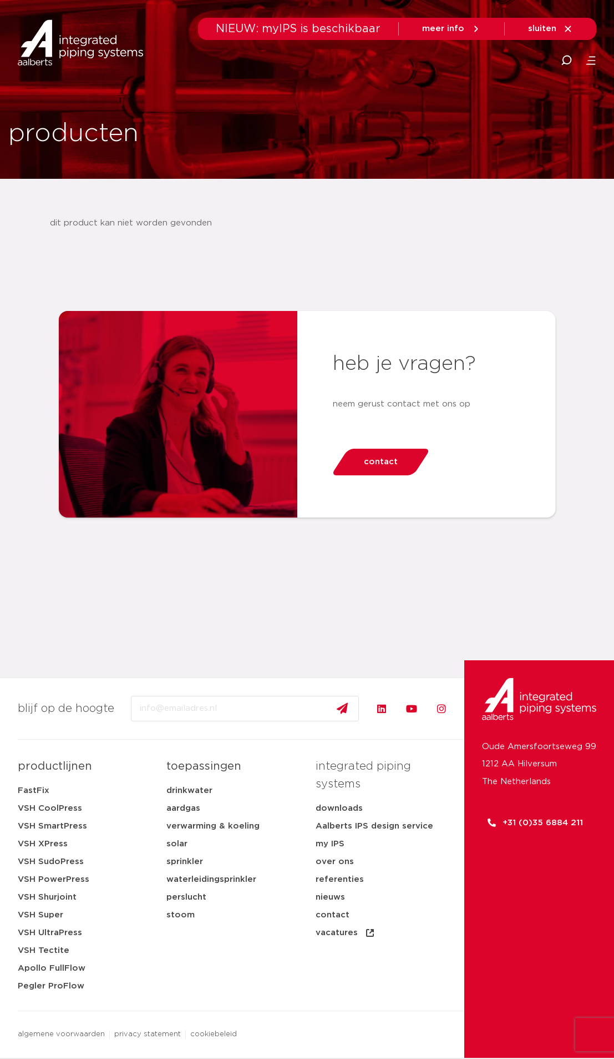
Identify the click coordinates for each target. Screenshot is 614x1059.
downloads (339, 808)
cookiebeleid (213, 1034)
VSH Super (40, 915)
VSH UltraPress (50, 932)
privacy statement (147, 1034)
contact (332, 915)
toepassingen (203, 766)
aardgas (183, 808)
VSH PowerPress (53, 879)
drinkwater (189, 790)
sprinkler (184, 861)
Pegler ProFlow (51, 986)
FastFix (33, 790)
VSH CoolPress (50, 808)
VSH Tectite (43, 950)
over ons (335, 861)
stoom (180, 915)
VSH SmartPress (52, 826)
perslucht (186, 897)
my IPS (330, 844)
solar (176, 844)
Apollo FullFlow (51, 968)
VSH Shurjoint (47, 897)
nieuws (330, 897)
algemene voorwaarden (61, 1034)
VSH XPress (43, 844)
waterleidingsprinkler (211, 879)
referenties (340, 879)
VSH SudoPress (51, 861)
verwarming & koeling (213, 826)
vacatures (345, 932)
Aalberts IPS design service (374, 826)
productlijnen (55, 766)
